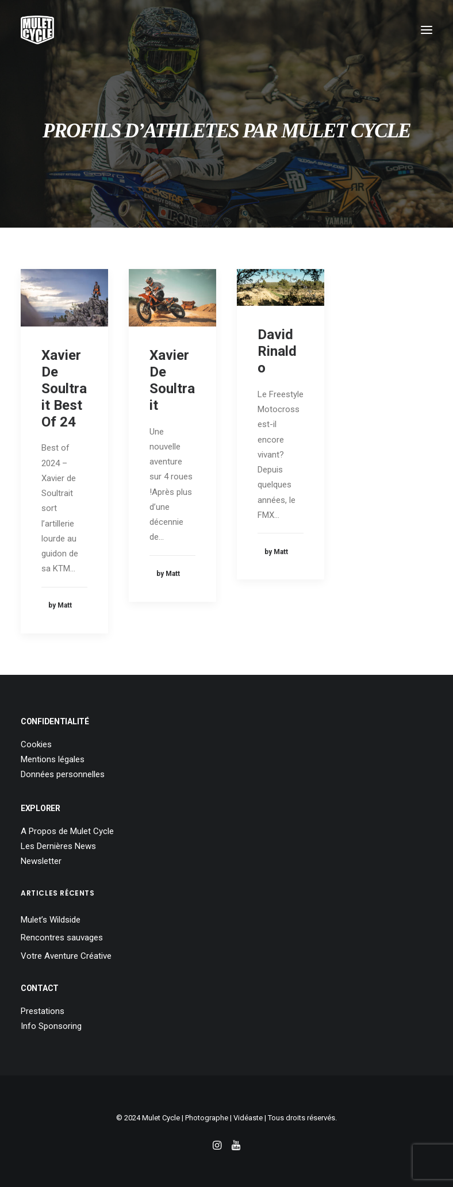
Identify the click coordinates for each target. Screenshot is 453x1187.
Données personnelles (63, 774)
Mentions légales (53, 759)
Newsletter (41, 861)
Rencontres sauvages (62, 937)
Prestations (42, 1011)
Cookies (36, 744)
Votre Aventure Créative (66, 956)
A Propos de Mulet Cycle (67, 831)
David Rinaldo (277, 351)
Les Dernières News (58, 846)
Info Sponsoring (51, 1026)
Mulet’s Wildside (50, 920)
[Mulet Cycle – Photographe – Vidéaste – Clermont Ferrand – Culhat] (37, 30)
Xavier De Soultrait (172, 380)
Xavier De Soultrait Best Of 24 (64, 388)
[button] (426, 30)
